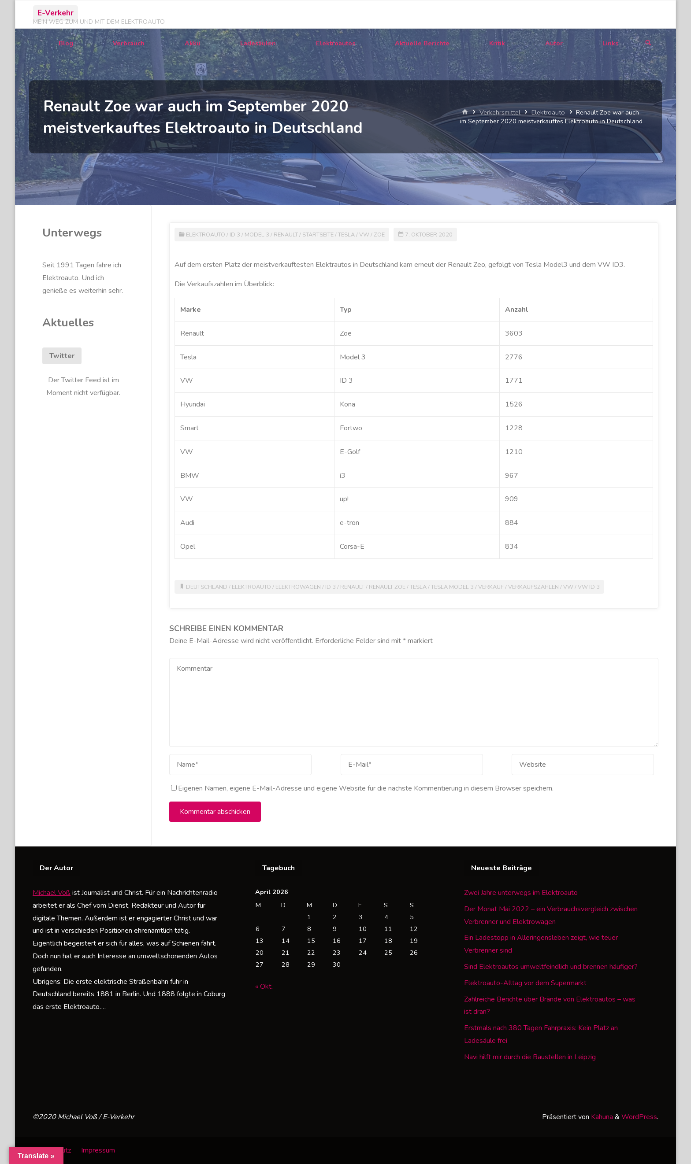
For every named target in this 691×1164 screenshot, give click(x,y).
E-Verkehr (55, 12)
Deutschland (206, 587)
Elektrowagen (298, 587)
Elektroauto (548, 112)
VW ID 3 (589, 587)
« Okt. (264, 986)
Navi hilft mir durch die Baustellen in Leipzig (530, 1057)
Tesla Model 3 (452, 587)
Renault (286, 235)
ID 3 (235, 235)
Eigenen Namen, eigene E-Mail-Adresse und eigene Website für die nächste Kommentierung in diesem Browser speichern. (362, 788)
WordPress (639, 1117)
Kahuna (601, 1117)
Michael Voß (52, 893)
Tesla (346, 235)
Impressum (98, 1150)
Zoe (379, 235)
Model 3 (257, 235)
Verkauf (491, 587)
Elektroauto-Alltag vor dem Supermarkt (525, 983)
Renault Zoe (387, 587)
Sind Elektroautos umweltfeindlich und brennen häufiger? (551, 967)
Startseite (318, 235)
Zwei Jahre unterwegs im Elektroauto (521, 893)
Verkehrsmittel (499, 112)
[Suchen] (648, 43)
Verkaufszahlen (533, 587)
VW (364, 235)
